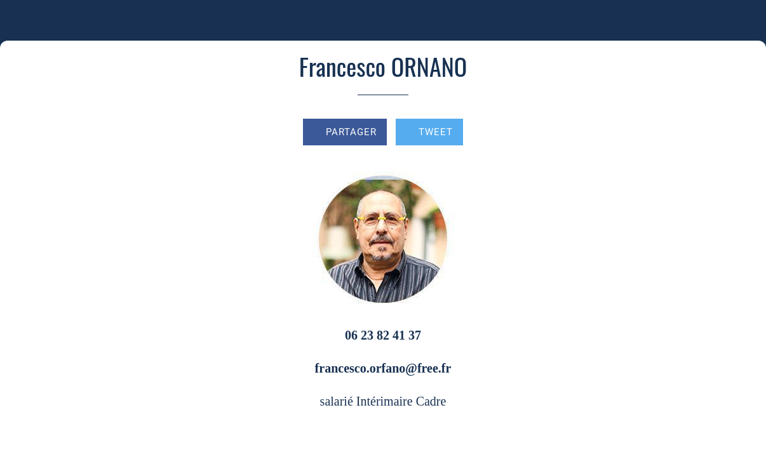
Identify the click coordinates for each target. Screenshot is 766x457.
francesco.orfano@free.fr (383, 368)
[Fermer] (20, 20)
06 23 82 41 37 (383, 335)
